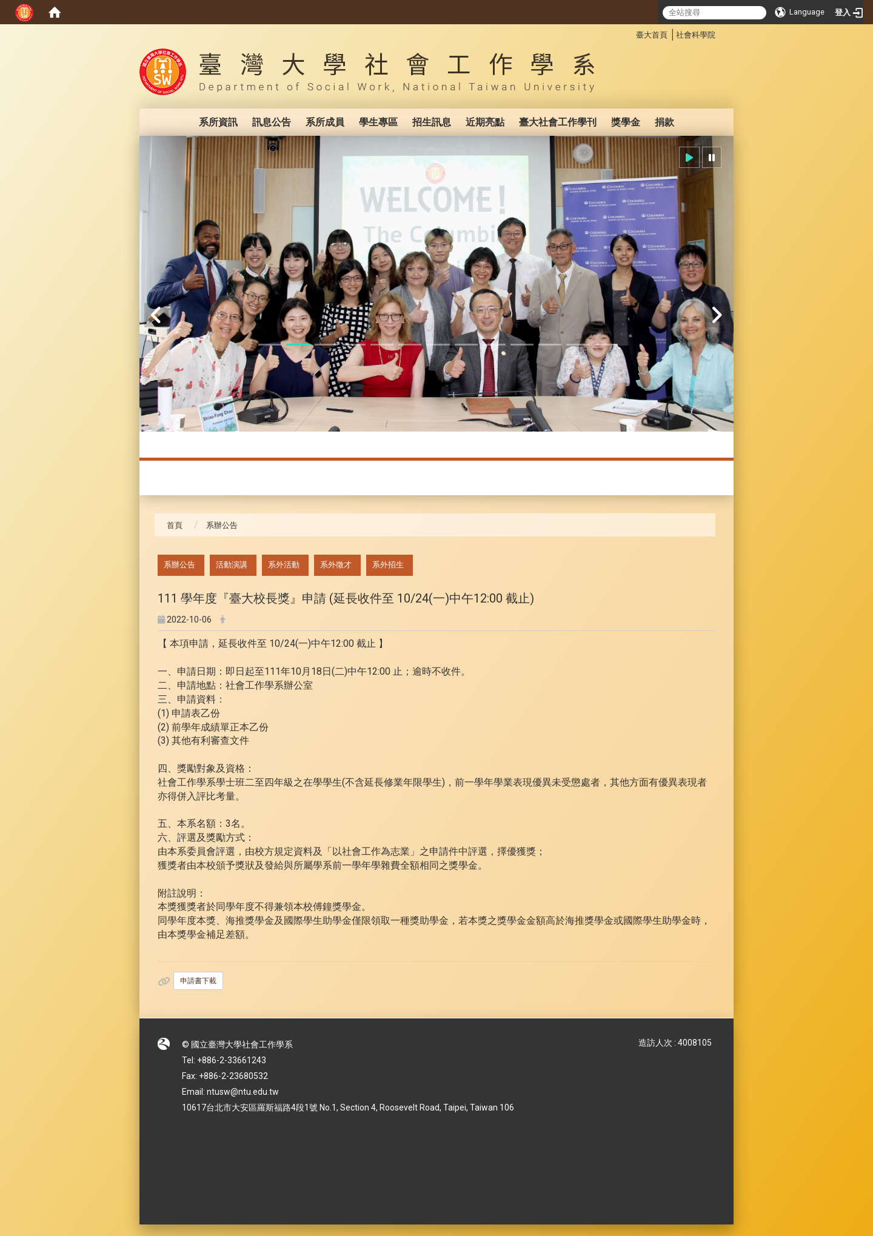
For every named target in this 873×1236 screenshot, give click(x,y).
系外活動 (283, 564)
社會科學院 (695, 34)
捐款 (664, 122)
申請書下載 (198, 981)
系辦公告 (179, 564)
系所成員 (325, 122)
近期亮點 (485, 122)
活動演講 (231, 564)
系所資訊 (218, 122)
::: (629, 33)
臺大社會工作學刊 (558, 122)
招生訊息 (431, 122)
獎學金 (625, 122)
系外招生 (388, 564)
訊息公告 (271, 122)
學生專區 (378, 122)
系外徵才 (336, 564)
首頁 (174, 525)
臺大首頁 (651, 34)
